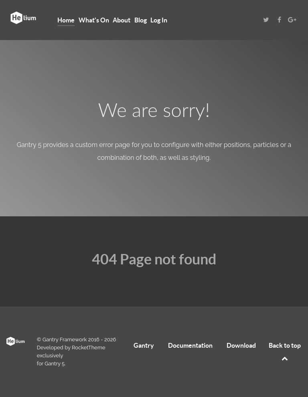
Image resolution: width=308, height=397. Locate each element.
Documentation (190, 345)
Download (241, 345)
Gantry (144, 345)
